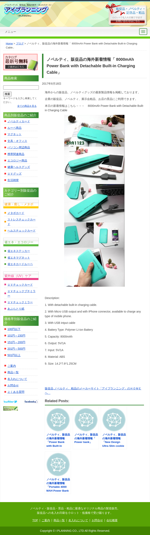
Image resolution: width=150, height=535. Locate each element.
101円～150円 (16, 335)
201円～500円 (16, 348)
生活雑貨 (13, 180)
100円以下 (14, 329)
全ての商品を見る (27, 106)
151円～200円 (16, 342)
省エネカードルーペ (20, 264)
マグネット (14, 134)
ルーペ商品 (14, 127)
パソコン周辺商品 (18, 147)
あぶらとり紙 (15, 308)
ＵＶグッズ (14, 173)
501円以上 (14, 355)
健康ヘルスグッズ (18, 167)
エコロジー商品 (17, 160)
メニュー (10, 31)
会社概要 (112, 520)
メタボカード (15, 213)
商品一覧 (13, 372)
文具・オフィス (17, 141)
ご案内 (11, 365)
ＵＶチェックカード (20, 284)
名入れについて (17, 379)
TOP (35, 520)
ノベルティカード (18, 121)
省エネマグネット (18, 257)
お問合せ (13, 385)
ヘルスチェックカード (21, 230)
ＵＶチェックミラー (20, 302)
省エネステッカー (18, 251)
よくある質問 (15, 391)
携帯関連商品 (15, 154)
